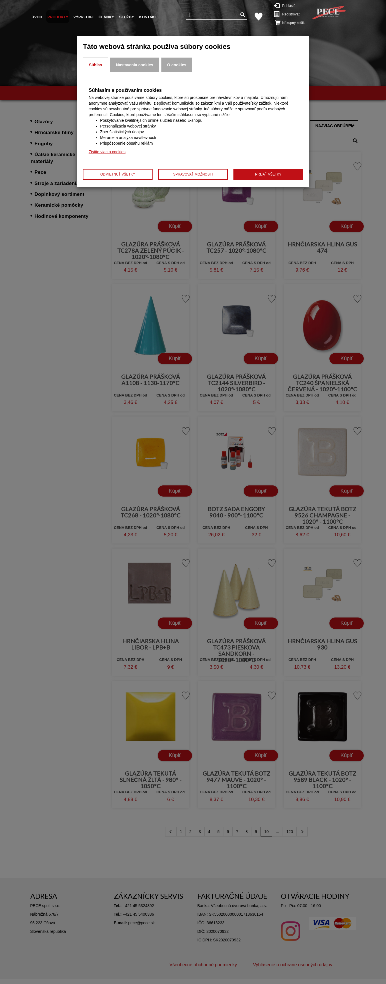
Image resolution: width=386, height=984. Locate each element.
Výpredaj (83, 17)
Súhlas (95, 65)
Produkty (57, 17)
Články (106, 17)
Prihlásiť (287, 5)
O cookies (176, 65)
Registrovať (288, 14)
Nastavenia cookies (134, 65)
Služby (126, 17)
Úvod (36, 17)
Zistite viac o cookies (107, 152)
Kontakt (148, 17)
